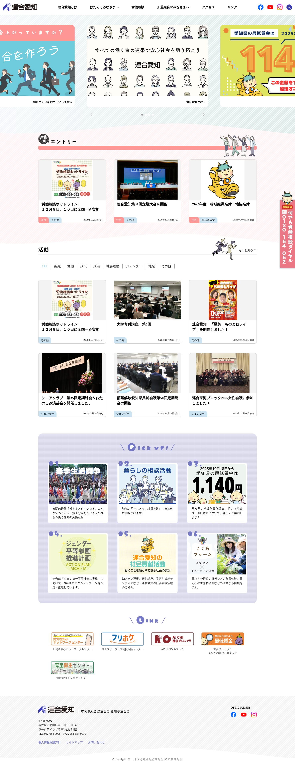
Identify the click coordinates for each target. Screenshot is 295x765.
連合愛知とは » (195, 102)
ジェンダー (134, 266)
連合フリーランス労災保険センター (122, 649)
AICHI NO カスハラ (172, 649)
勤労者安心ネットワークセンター (72, 649)
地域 (152, 266)
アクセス (208, 7)
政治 (96, 266)
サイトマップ (74, 742)
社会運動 (112, 266)
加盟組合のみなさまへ (173, 7)
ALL (44, 266)
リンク (232, 7)
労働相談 (137, 7)
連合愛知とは (67, 7)
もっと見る (248, 250)
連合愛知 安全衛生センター (72, 677)
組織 (57, 266)
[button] (142, 115)
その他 (166, 266)
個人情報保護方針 (49, 742)
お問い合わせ (96, 742)
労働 (70, 266)
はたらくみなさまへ (104, 7)
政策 (83, 266)
